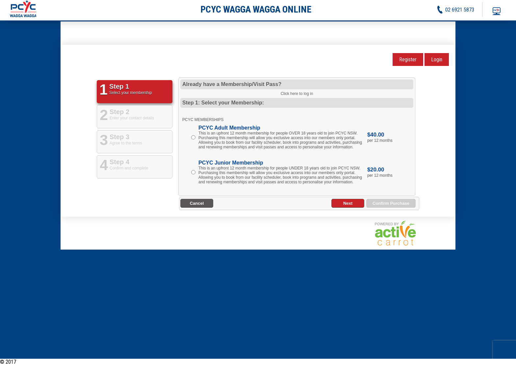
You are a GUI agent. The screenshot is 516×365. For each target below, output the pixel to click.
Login (436, 59)
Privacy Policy (474, 362)
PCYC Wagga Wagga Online (45, 362)
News (427, 362)
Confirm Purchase (391, 203)
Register (408, 59)
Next (347, 203)
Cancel (197, 203)
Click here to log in (297, 93)
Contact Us (504, 362)
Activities (446, 362)
